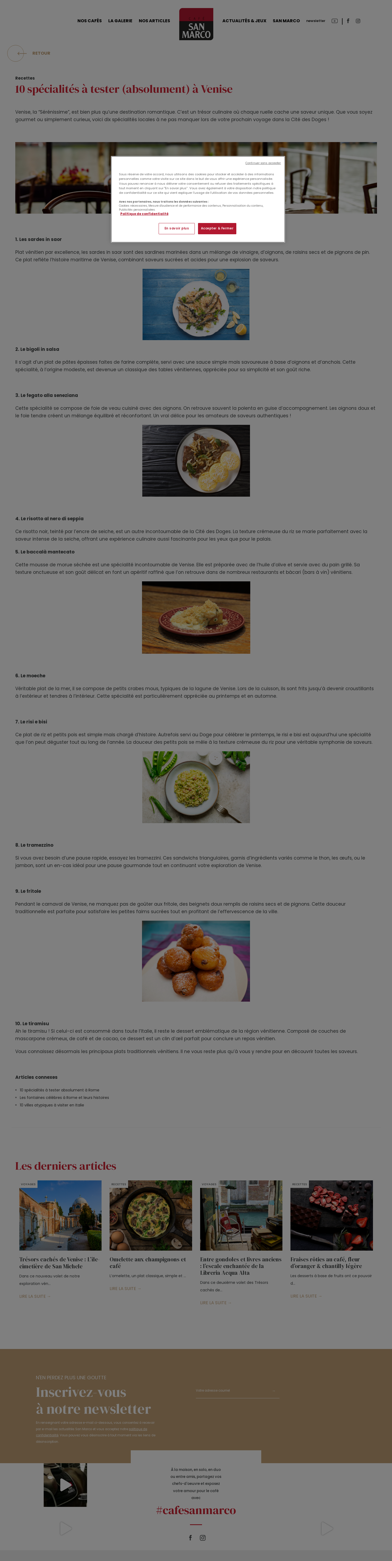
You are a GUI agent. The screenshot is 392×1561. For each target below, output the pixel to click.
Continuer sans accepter (263, 163)
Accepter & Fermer (217, 228)
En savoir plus (177, 228)
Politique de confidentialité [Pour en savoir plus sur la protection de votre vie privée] (144, 214)
